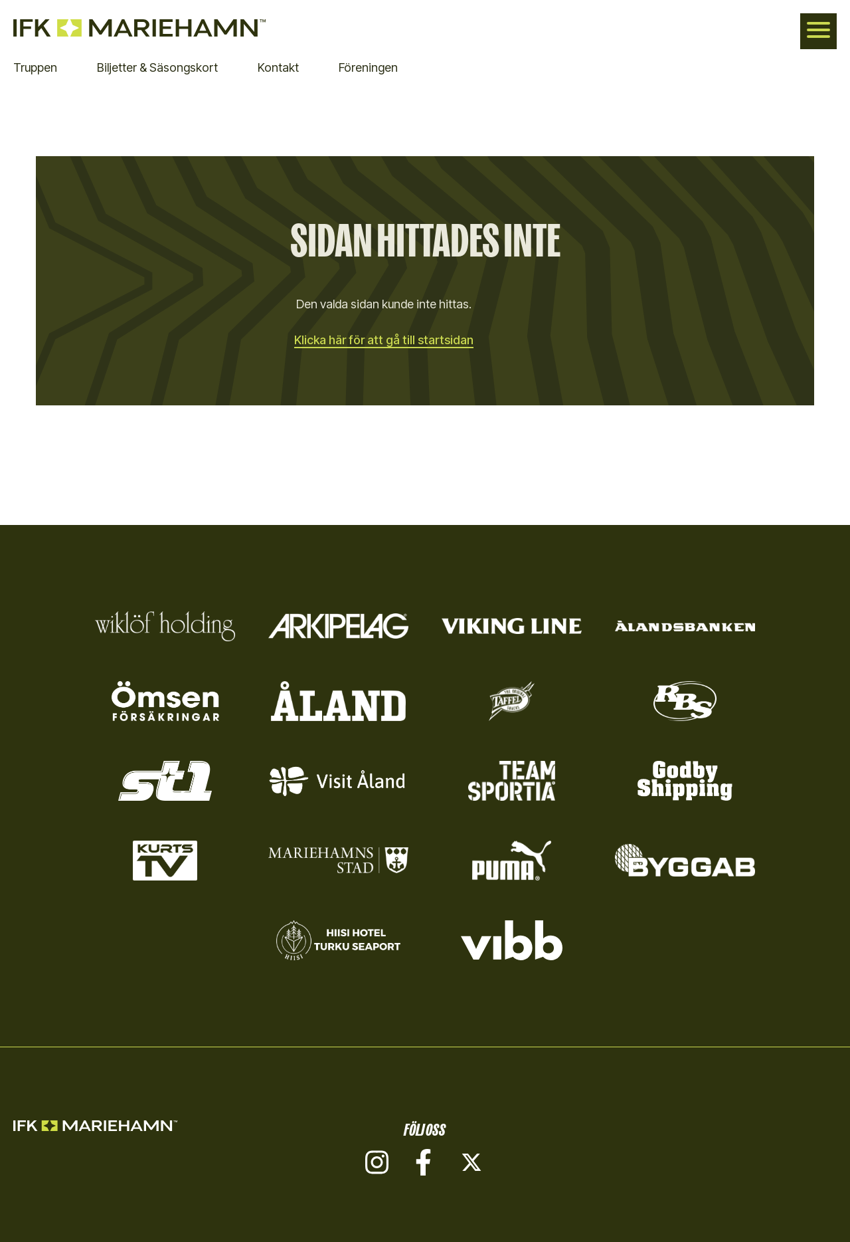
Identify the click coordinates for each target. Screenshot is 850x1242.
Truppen (35, 67)
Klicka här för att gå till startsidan (383, 340)
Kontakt (278, 67)
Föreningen (368, 67)
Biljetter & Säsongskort (157, 67)
